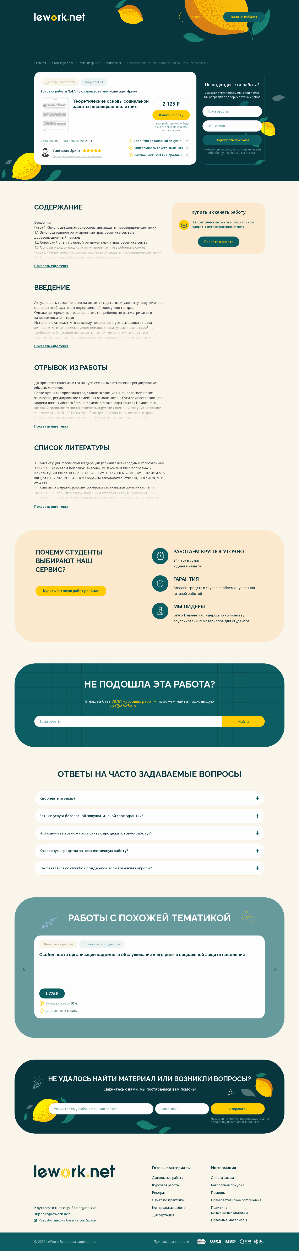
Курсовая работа (165, 1185)
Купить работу (171, 115)
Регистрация (200, 17)
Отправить (238, 1109)
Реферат (159, 1192)
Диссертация (163, 1215)
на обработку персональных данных (234, 151)
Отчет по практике (168, 1200)
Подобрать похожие (232, 140)
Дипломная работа (167, 1177)
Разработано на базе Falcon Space (65, 1220)
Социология (112, 63)
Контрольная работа (168, 1207)
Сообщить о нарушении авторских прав (77, 156)
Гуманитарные (88, 63)
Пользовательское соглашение (236, 1200)
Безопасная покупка (227, 1185)
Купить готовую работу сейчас (71, 590)
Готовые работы (62, 63)
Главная (40, 63)
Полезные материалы (229, 1220)
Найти (243, 721)
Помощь (218, 1192)
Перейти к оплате (218, 241)
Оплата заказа (222, 1177)
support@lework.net (52, 1214)
